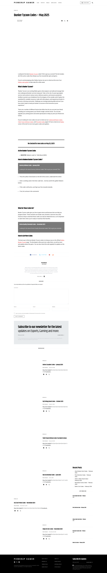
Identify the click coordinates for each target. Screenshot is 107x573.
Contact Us (44, 561)
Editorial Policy (58, 564)
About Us (56, 558)
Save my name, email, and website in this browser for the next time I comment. (30, 313)
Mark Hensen (19, 20)
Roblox (16, 10)
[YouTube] (14, 562)
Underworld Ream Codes (55, 120)
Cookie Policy (45, 566)
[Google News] (19, 562)
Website (53, 306)
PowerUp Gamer (24, 3)
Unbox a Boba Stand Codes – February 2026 (82, 479)
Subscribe (85, 2)
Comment (16, 287)
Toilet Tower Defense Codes (25, 122)
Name (15, 306)
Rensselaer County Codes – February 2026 (84, 483)
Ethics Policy (57, 566)
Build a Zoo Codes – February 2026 (83, 486)
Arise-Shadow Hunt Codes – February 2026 (84, 472)
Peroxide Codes (40, 122)
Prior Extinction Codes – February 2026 (83, 475)
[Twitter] (16, 562)
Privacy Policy (58, 561)
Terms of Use (45, 564)
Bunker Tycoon (34, 74)
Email (34, 306)
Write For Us (44, 558)
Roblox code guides (23, 82)
